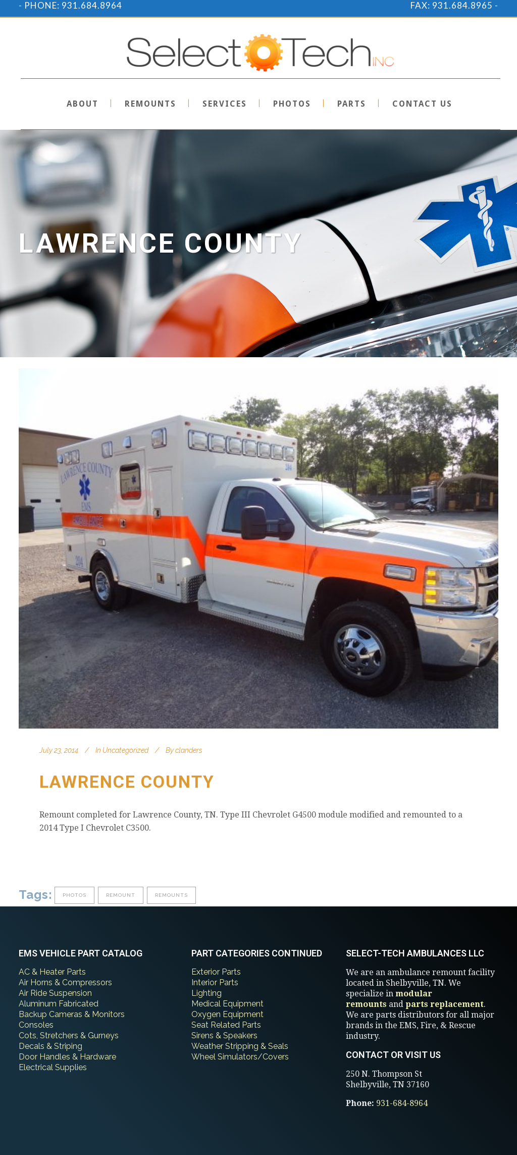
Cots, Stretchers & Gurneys (69, 1035)
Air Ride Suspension (55, 993)
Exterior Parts (216, 972)
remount (120, 895)
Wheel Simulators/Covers (240, 1057)
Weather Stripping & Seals (239, 1046)
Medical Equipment (227, 1003)
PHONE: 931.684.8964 (73, 5)
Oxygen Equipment (227, 1014)
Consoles (36, 1025)
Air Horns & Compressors (65, 982)
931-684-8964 (402, 1103)
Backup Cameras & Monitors (72, 1014)
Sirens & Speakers (224, 1035)
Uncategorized (125, 750)
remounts (171, 895)
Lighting (206, 993)
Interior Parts (214, 982)
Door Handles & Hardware (67, 1057)
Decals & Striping (50, 1046)
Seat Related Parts (226, 1025)
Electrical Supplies (53, 1067)
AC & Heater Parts (52, 972)
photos (74, 895)
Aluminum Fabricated (58, 1003)
